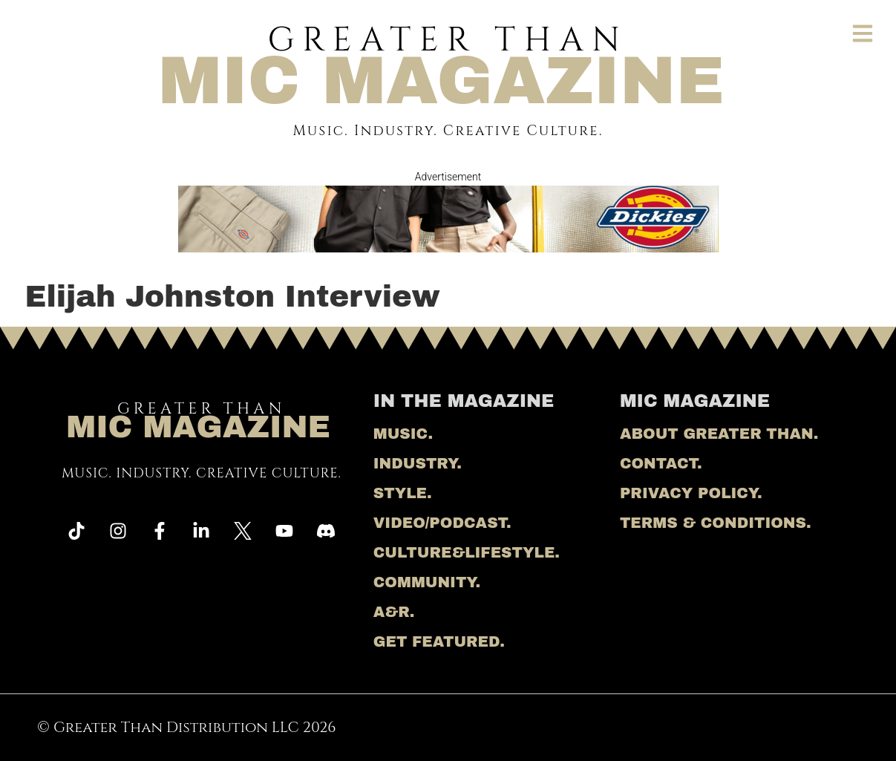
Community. (426, 582)
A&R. (394, 611)
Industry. (417, 463)
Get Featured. (439, 641)
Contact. (661, 463)
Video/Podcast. (442, 522)
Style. (402, 493)
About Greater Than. (719, 433)
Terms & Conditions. (715, 522)
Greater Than (441, 60)
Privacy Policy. (691, 493)
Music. (403, 433)
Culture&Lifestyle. (466, 552)
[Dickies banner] (448, 247)
